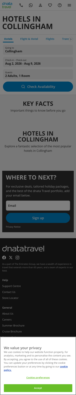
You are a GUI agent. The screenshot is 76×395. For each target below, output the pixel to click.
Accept (38, 388)
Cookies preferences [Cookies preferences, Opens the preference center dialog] (38, 377)
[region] (38, 366)
